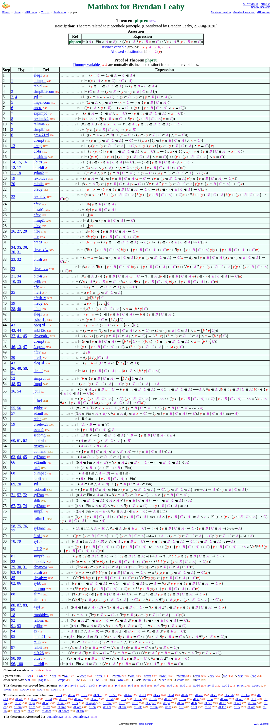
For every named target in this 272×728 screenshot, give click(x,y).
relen (37, 419)
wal (66, 676)
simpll (38, 511)
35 (19, 281)
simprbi (40, 378)
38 (13, 309)
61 (19, 440)
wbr (27, 680)
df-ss (210, 699)
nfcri (37, 292)
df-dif (168, 699)
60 (13, 440)
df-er (17, 711)
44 (19, 330)
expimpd (40, 113)
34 (19, 276)
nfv (36, 237)
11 (13, 173)
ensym (39, 446)
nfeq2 (38, 303)
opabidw (40, 157)
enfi (37, 468)
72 (25, 495)
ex (35, 631)
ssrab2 (39, 430)
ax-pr (40, 689)
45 (25, 336)
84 (19, 572)
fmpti (38, 384)
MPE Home (31, 12)
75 (19, 526)
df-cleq (245, 695)
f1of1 (38, 536)
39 (13, 303)
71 (13, 495)
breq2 (38, 189)
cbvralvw (41, 269)
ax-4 (117, 685)
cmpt (61, 680)
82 (13, 583)
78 (13, 541)
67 (13, 506)
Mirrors (6, 12)
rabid (38, 86)
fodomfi (40, 489)
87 (19, 605)
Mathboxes (60, 12)
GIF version (263, 12)
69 (13, 484)
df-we (208, 703)
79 (19, 541)
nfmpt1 (39, 220)
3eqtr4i (39, 347)
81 (13, 556)
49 (19, 368)
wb (41, 676)
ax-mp (63, 685)
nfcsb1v (40, 298)
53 (19, 384)
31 (19, 252)
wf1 (98, 680)
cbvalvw (40, 578)
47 (25, 347)
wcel (100, 676)
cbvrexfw (41, 250)
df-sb (184, 695)
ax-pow (24, 689)
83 (13, 572)
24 (13, 247)
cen (164, 680)
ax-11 (211, 685)
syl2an (39, 495)
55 (13, 408)
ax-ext (240, 685)
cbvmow (40, 567)
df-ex (156, 695)
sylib (37, 281)
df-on (92, 707)
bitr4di (39, 167)
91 (13, 626)
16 (25, 162)
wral (132, 676)
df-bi (59, 695)
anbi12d (40, 330)
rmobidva (41, 615)
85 (13, 578)
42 (13, 330)
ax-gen (102, 685)
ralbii (38, 647)
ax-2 (82, 685)
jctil (37, 391)
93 (19, 626)
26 (13, 231)
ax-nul (8, 689)
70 (19, 484)
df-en (31, 711)
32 (19, 259)
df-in (196, 699)
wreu (164, 676)
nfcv (37, 204)
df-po (166, 703)
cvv (211, 676)
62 (25, 440)
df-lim (107, 707)
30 (13, 252)
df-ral (48, 699)
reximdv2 (41, 119)
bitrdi (38, 259)
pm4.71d (40, 636)
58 (13, 526)
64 (19, 457)
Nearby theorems (260, 7)
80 (13, 605)
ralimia (39, 124)
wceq (83, 676)
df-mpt (39, 140)
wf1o (147, 680)
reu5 (37, 642)
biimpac (40, 81)
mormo (39, 589)
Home (17, 12)
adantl (38, 413)
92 (13, 620)
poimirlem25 (55, 716)
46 (13, 347)
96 (13, 664)
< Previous (250, 4)
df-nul (239, 699)
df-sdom (63, 711)
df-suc (122, 707)
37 (13, 336)
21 (13, 276)
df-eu (213, 695)
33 (13, 269)
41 (19, 336)
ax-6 (143, 685)
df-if (253, 699)
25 (19, 247)
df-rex (63, 699)
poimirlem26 (81, 716)
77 (13, 530)
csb (225, 676)
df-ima (61, 707)
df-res (46, 707)
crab (197, 676)
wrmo (181, 676)
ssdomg (40, 435)
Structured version (221, 12)
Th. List (45, 12)
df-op (45, 703)
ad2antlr (40, 462)
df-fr (194, 703)
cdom (180, 680)
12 (13, 167)
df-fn (168, 707)
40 (19, 309)
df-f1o (222, 707)
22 (13, 197)
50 (25, 368)
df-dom (46, 711)
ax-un (54, 689)
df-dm (18, 707)
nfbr (37, 231)
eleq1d (39, 363)
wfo (120, 680)
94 (13, 631)
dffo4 (38, 400)
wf (78, 680)
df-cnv (252, 703)
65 (25, 457)
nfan (37, 309)
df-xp (222, 703)
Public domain (145, 724)
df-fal (142, 695)
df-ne (34, 699)
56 (19, 408)
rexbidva (40, 178)
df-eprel (150, 703)
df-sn (18, 703)
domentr (40, 451)
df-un (182, 699)
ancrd (38, 108)
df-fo (208, 707)
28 (25, 231)
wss (240, 676)
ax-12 (225, 685)
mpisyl (39, 440)
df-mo (199, 695)
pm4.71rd (41, 135)
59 (13, 424)
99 (19, 658)
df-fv (237, 707)
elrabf (38, 371)
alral (37, 599)
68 (13, 473)
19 (13, 178)
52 (13, 378)
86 (19, 583)
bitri (37, 658)
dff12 (38, 549)
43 (13, 325)
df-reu (94, 699)
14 (13, 162)
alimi (38, 594)
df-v (123, 699)
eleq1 (38, 75)
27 (19, 231)
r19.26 (39, 653)
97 (13, 647)
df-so (180, 703)
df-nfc (19, 699)
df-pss (224, 699)
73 (19, 506)
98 (13, 658)
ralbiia (39, 184)
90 (13, 609)
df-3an (113, 695)
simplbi (39, 129)
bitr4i (38, 276)
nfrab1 (39, 209)
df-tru (128, 695)
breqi (38, 146)
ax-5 (130, 685)
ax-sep (256, 685)
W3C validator (261, 724)
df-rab (110, 699)
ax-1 (73, 685)
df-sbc (138, 699)
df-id (135, 703)
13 (13, 146)
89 (25, 605)
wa (54, 676)
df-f (181, 707)
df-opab (90, 703)
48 (13, 384)
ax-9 (182, 685)
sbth (37, 500)
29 (25, 247)
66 (13, 462)
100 (20, 664)
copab (43, 680)
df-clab (229, 695)
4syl (37, 607)
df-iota (138, 707)
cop (254, 676)
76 (25, 526)
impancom (42, 102)
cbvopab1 (41, 336)
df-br (37, 151)
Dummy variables (87, 64)
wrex (148, 676)
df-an (71, 695)
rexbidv (40, 197)
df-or (84, 695)
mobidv (40, 561)
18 (19, 173)
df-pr (32, 703)
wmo (117, 676)
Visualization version (244, 12)
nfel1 (38, 357)
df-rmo (78, 699)
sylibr (38, 408)
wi (29, 676)
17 (19, 167)
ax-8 (169, 685)
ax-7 (156, 685)
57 (13, 413)
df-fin (80, 711)
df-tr (122, 703)
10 (13, 281)
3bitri (38, 162)
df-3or (97, 695)
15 (19, 162)
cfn (198, 680)
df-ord (77, 707)
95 (13, 636)
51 (13, 373)
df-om (251, 707)
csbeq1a (40, 319)
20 (13, 184)
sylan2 (39, 173)
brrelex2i (41, 424)
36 (13, 391)
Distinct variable (113, 47)
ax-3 (92, 685)
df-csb (153, 699)
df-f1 (194, 707)
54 (19, 391)
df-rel (237, 703)
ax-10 (196, 685)
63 (13, 457)
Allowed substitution (126, 51)
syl (36, 97)
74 (25, 506)
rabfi (37, 478)
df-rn (32, 707)
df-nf (171, 695)
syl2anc (40, 457)
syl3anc (40, 528)
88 (13, 594)
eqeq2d (39, 325)
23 (13, 259)
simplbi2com (44, 91)
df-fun (154, 707)
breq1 (38, 242)
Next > (265, 4)
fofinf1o (40, 518)
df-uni (61, 703)
